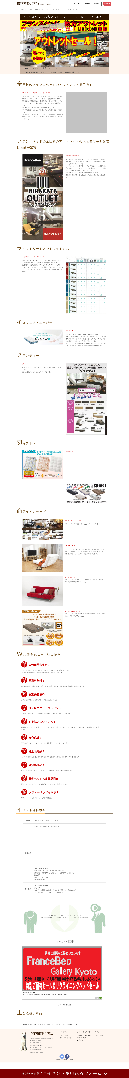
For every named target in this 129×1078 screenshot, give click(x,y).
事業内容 (96, 3)
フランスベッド (64, 1035)
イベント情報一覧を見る (64, 1005)
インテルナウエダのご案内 (84, 1032)
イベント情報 (63, 1032)
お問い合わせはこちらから (37, 1052)
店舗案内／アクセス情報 (84, 1035)
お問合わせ (107, 3)
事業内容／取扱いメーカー (84, 1038)
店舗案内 (87, 3)
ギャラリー (77, 3)
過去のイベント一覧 (65, 1038)
